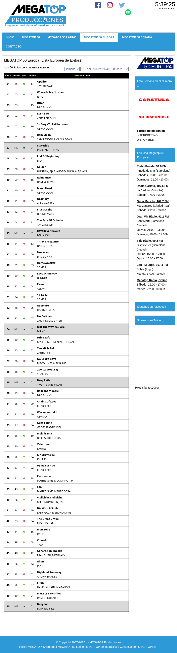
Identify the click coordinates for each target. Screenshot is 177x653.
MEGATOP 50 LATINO (61, 37)
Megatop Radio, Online (152, 280)
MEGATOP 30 (31, 37)
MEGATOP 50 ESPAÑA (137, 37)
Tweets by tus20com (148, 387)
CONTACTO (13, 46)
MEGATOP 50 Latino (71, 646)
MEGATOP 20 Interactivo (102, 646)
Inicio (22, 646)
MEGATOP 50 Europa (41, 646)
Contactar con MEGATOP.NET (139, 646)
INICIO (10, 37)
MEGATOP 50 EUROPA (99, 37)
